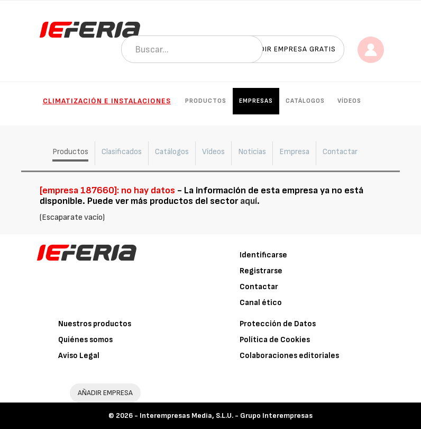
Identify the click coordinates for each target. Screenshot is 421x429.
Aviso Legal (78, 356)
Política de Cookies (275, 340)
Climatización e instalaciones (107, 100)
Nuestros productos (94, 324)
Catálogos (305, 101)
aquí (248, 201)
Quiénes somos (85, 340)
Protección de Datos (278, 324)
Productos (205, 101)
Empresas (256, 101)
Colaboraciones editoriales (289, 356)
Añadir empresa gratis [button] (290, 48)
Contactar (259, 287)
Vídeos (349, 101)
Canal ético (261, 303)
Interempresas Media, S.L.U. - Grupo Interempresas (226, 415)
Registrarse (261, 271)
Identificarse (263, 255)
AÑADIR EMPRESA (105, 392)
